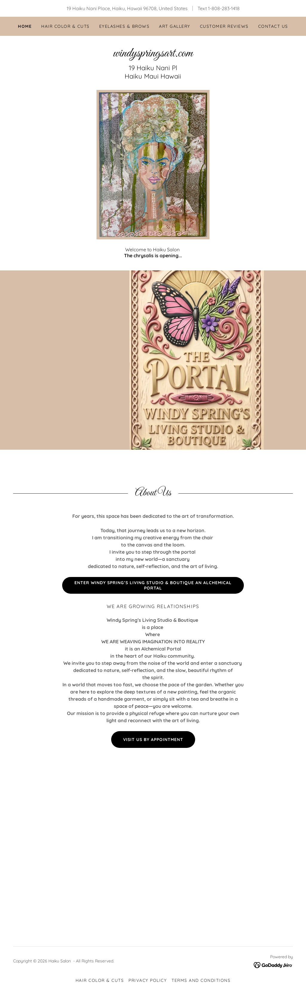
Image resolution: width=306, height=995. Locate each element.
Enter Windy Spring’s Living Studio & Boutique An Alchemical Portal (153, 585)
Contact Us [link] (273, 26)
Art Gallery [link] (174, 26)
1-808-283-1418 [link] (224, 8)
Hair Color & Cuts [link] (65, 26)
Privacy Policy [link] (147, 980)
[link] (153, 55)
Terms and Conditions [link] (201, 980)
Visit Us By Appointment (153, 739)
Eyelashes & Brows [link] (124, 26)
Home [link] (25, 26)
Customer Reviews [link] (224, 26)
